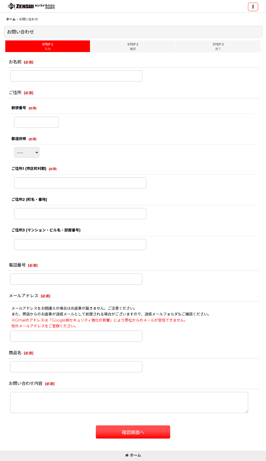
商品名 (15, 352)
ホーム (133, 455)
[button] (253, 7)
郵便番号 (18, 107)
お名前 (15, 61)
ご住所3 (45, 230)
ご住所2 (29, 199)
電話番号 (17, 265)
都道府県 (18, 138)
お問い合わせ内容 (26, 383)
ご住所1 (28, 168)
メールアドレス (23, 295)
